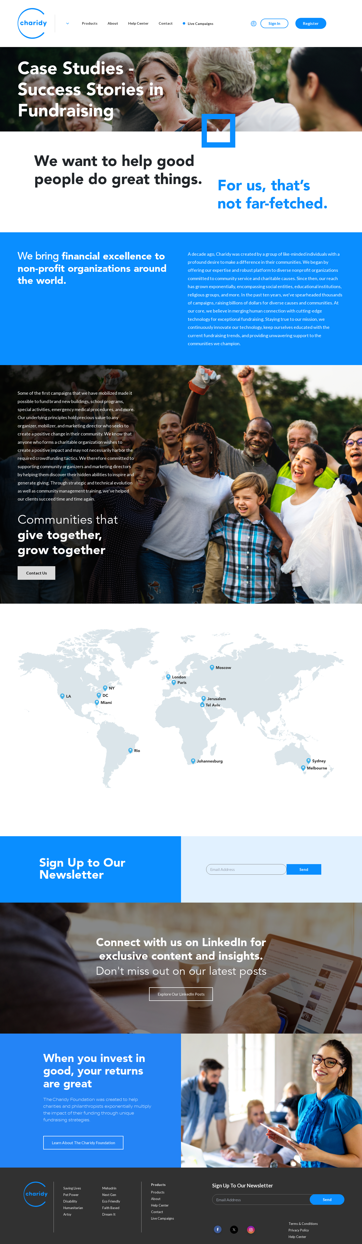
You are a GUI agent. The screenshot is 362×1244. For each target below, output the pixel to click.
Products (90, 23)
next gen (109, 1195)
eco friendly (111, 1201)
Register (311, 23)
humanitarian (73, 1208)
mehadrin (109, 1188)
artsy (67, 1214)
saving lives (72, 1188)
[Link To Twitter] (234, 1230)
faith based (110, 1208)
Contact (166, 23)
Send (303, 869)
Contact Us (36, 572)
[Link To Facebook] (217, 1229)
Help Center (138, 23)
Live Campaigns (198, 23)
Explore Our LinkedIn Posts (181, 994)
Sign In (274, 23)
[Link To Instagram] (251, 1230)
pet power (71, 1195)
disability (70, 1201)
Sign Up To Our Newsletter (242, 1185)
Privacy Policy (299, 1230)
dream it (108, 1214)
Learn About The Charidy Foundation (83, 1142)
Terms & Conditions (303, 1224)
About (113, 23)
